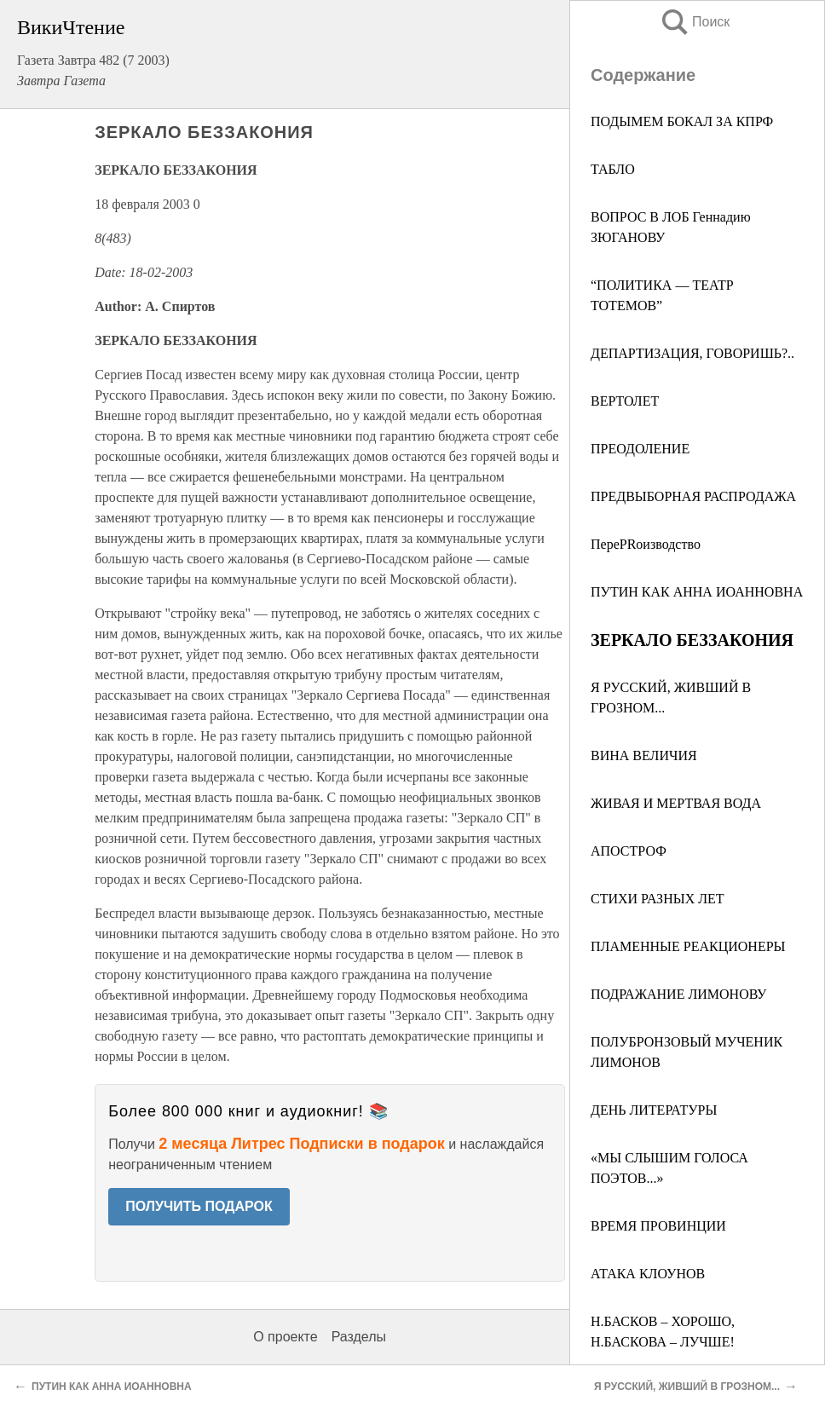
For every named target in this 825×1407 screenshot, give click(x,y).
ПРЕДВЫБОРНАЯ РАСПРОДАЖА (693, 496)
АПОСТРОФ (628, 851)
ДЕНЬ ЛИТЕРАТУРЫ (654, 1110)
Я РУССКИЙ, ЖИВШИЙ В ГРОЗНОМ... (687, 1387)
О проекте (285, 1336)
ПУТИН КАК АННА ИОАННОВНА (697, 592)
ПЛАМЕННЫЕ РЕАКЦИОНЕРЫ (688, 946)
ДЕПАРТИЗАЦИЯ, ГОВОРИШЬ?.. (692, 353)
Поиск (694, 21)
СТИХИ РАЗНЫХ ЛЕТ (657, 898)
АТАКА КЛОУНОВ (648, 1273)
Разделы (359, 1336)
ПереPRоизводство (646, 544)
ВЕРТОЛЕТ (625, 401)
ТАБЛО (613, 169)
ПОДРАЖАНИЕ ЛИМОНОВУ (678, 994)
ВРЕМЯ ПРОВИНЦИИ (658, 1226)
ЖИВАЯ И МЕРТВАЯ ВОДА (676, 803)
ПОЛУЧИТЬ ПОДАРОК (199, 1206)
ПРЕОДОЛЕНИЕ (640, 448)
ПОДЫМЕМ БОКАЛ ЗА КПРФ (682, 121)
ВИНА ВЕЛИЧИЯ (644, 755)
